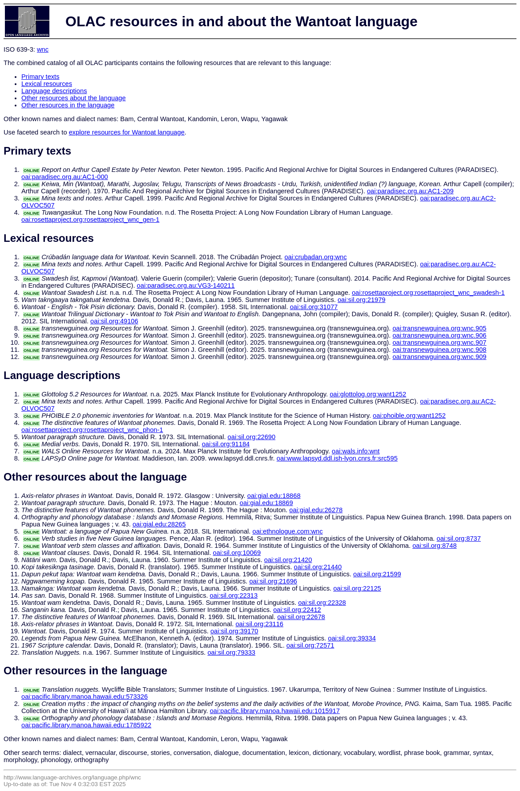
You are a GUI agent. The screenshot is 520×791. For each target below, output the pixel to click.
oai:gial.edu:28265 (159, 524)
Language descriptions (54, 90)
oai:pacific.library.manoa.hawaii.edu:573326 (84, 696)
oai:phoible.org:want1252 (409, 415)
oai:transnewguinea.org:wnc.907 (439, 342)
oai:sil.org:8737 (459, 538)
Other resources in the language (67, 105)
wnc (42, 49)
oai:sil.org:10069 (237, 552)
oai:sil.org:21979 (362, 299)
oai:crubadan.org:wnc (315, 257)
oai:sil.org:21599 (377, 574)
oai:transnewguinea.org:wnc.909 (439, 356)
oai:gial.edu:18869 (266, 502)
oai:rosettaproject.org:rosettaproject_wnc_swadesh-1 (428, 292)
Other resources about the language (73, 98)
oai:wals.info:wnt (356, 451)
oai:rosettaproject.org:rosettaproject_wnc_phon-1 (92, 429)
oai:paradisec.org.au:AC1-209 (410, 191)
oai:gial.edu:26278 (316, 510)
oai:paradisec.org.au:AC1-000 (64, 176)
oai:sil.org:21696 (273, 581)
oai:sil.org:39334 (352, 638)
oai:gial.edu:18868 (274, 495)
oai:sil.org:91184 (226, 444)
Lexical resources (46, 83)
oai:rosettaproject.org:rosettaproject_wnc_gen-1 (90, 219)
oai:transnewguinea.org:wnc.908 (439, 349)
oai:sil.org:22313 (234, 595)
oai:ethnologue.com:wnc (287, 531)
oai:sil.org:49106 (114, 321)
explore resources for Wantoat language (127, 132)
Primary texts (40, 76)
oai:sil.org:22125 (357, 588)
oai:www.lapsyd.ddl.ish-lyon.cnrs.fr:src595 (337, 458)
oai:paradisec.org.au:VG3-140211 (186, 285)
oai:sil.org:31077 (314, 306)
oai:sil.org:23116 (259, 624)
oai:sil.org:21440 (318, 567)
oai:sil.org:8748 (434, 545)
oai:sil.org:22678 (301, 616)
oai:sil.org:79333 (231, 652)
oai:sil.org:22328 (322, 602)
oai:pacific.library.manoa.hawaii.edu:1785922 (86, 725)
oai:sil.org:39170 (234, 631)
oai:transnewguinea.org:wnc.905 (439, 328)
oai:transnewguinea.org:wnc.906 (439, 335)
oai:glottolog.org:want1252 (368, 394)
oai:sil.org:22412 (297, 609)
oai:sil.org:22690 (252, 436)
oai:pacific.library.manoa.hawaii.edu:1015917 (275, 710)
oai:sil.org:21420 (288, 559)
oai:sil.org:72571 (310, 645)
